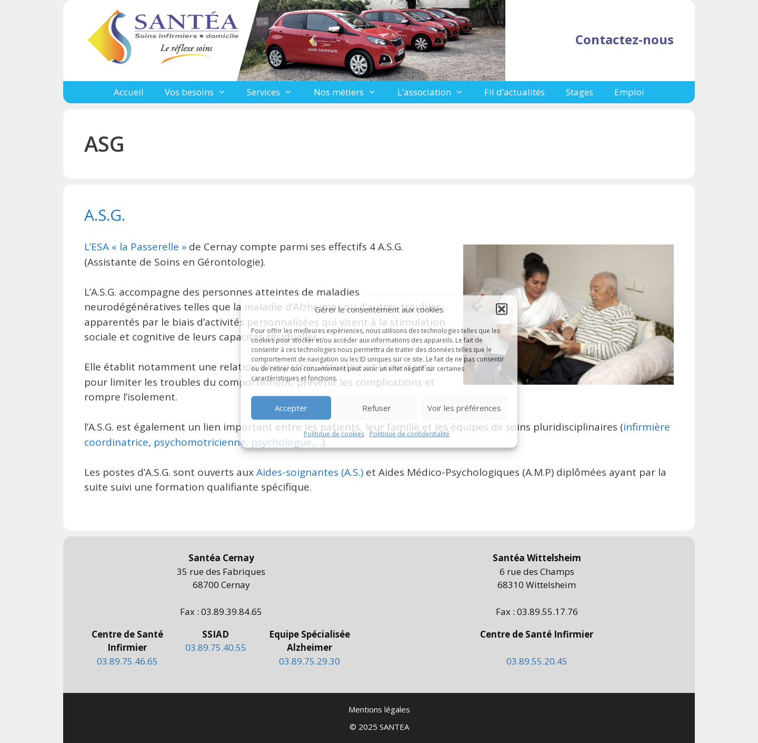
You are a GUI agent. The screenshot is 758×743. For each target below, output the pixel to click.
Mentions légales (379, 709)
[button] (501, 309)
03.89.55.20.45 (536, 661)
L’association (435, 92)
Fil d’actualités (514, 92)
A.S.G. (104, 215)
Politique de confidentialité (410, 433)
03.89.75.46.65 (127, 661)
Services (275, 92)
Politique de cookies (334, 433)
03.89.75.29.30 (309, 661)
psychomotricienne (200, 442)
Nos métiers (350, 92)
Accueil (129, 92)
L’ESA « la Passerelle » (135, 246)
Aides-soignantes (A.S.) (309, 472)
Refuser (376, 408)
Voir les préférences (464, 408)
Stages (579, 92)
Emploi (629, 92)
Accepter (291, 408)
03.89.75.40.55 (215, 647)
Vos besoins (201, 92)
